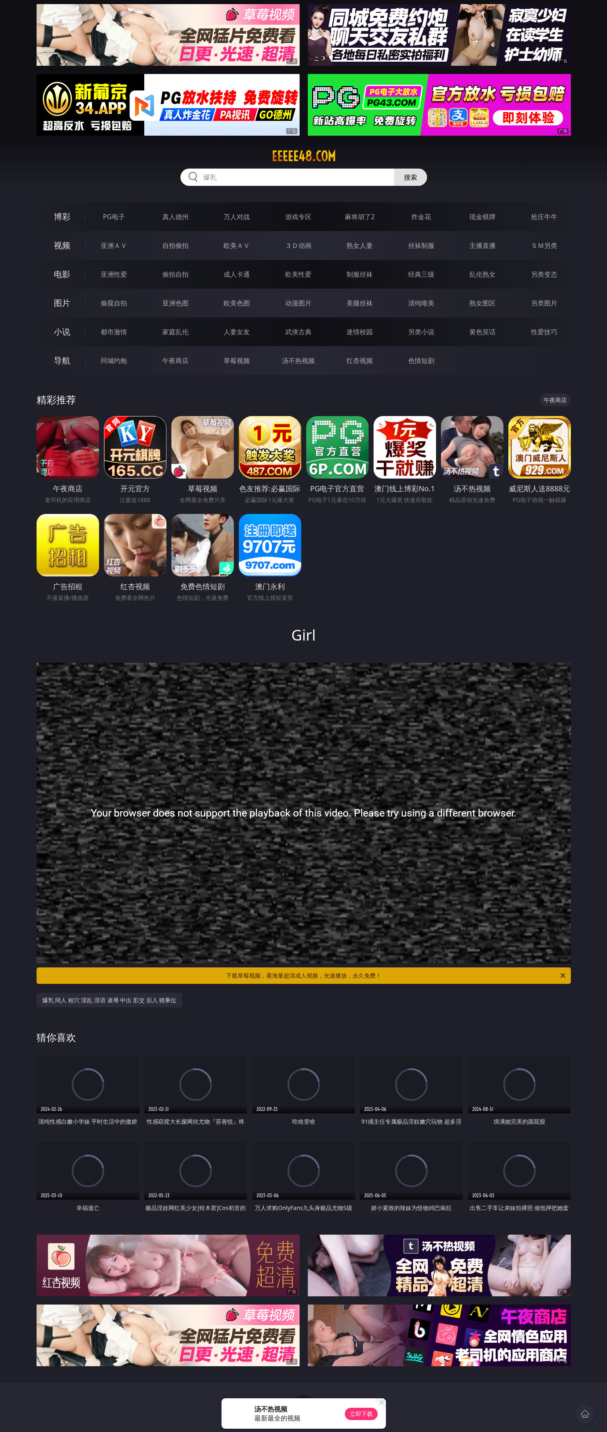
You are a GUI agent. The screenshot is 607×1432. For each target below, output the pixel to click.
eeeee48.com (304, 156)
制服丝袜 (359, 274)
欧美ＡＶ (237, 245)
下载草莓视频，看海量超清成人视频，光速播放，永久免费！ (396, 976)
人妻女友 (237, 331)
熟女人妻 (359, 245)
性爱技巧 (544, 331)
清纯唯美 (421, 303)
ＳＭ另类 (544, 245)
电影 (62, 274)
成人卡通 (237, 274)
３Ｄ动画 (298, 245)
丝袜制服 (421, 245)
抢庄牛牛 (544, 216)
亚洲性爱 (114, 274)
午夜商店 (175, 360)
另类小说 (421, 331)
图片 (62, 302)
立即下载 (361, 1414)
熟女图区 (482, 303)
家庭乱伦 (175, 331)
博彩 (62, 216)
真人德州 (175, 216)
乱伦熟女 (482, 274)
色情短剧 (421, 360)
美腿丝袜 (359, 303)
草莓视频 (237, 360)
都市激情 (114, 331)
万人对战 (237, 216)
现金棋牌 (482, 216)
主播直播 (482, 245)
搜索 (410, 177)
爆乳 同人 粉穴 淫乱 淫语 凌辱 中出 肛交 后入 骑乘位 (109, 1000)
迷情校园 (359, 331)
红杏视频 (359, 360)
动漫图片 (298, 303)
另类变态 (544, 274)
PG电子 (114, 216)
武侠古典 (298, 331)
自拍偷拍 (175, 245)
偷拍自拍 (175, 274)
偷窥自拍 (114, 303)
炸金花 (421, 216)
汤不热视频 (298, 360)
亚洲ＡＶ (114, 245)
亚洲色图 (175, 303)
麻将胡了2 (360, 216)
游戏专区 (298, 216)
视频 (62, 245)
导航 (62, 360)
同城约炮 (114, 360)
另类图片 (544, 303)
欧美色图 (237, 303)
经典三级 (421, 274)
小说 (62, 331)
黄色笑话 (482, 331)
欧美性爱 (298, 274)
